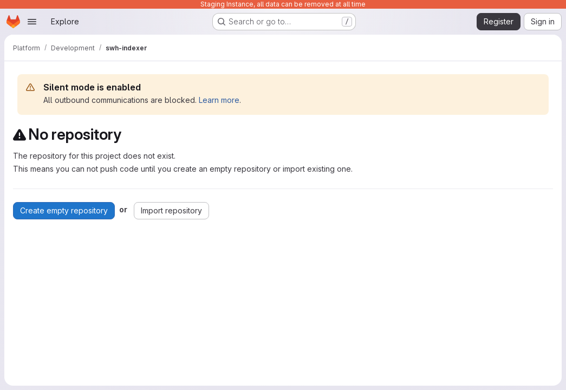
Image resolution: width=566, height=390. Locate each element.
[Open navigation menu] (32, 21)
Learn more (219, 100)
